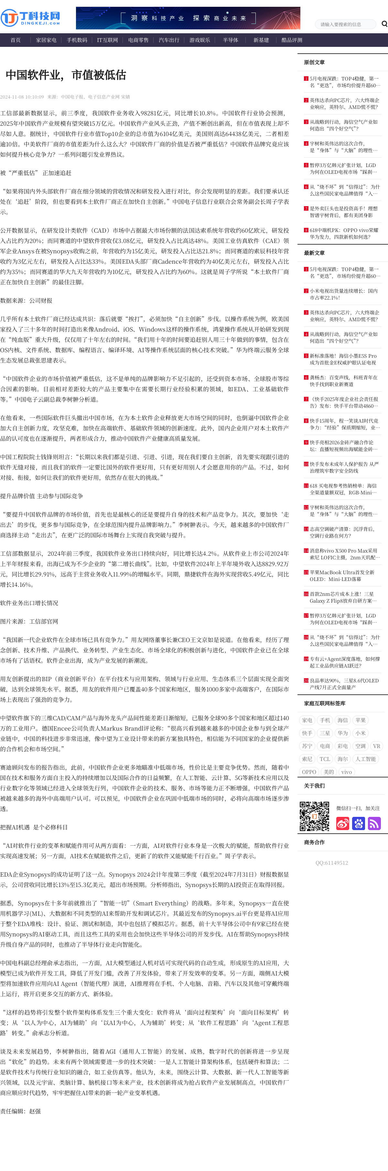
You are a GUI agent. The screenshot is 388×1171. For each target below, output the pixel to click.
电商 (325, 746)
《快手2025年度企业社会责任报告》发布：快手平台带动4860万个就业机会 (344, 402)
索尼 (307, 759)
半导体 (230, 40)
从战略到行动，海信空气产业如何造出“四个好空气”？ (344, 125)
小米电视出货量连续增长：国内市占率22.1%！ (344, 294)
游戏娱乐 (199, 40)
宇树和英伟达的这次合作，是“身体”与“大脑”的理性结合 (344, 146)
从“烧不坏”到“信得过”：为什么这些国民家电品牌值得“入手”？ (345, 190)
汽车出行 (169, 40)
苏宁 (307, 746)
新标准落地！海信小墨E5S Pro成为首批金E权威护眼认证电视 (343, 359)
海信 (343, 720)
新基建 (261, 40)
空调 (360, 746)
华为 (343, 733)
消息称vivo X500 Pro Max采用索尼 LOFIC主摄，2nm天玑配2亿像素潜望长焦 (344, 554)
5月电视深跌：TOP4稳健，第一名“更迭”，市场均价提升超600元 (344, 82)
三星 (325, 733)
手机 (325, 720)
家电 (307, 720)
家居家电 (46, 40)
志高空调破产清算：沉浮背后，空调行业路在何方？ (344, 532)
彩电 (343, 746)
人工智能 (365, 759)
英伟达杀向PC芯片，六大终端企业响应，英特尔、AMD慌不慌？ (345, 103)
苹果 (360, 720)
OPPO (309, 771)
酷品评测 (292, 40)
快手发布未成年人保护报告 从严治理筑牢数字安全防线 (344, 467)
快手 (307, 733)
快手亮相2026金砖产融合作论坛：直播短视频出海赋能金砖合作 (344, 445)
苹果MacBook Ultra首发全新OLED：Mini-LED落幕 (342, 575)
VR (376, 746)
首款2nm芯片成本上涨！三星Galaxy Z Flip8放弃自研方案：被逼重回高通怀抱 (343, 597)
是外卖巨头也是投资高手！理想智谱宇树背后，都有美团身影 (344, 211)
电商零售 (138, 40)
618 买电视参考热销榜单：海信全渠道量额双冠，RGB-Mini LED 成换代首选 (343, 489)
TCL (325, 759)
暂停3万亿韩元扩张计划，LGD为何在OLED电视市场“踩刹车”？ (343, 168)
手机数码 (77, 40)
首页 (15, 40)
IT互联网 (107, 40)
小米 (360, 733)
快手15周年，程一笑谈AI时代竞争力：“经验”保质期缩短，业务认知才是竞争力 (345, 424)
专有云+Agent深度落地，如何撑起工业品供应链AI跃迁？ (345, 662)
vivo (346, 771)
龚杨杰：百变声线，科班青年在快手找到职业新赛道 (344, 380)
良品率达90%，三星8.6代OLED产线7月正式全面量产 (344, 684)
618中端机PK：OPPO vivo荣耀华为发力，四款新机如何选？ (344, 233)
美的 (329, 771)
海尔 (343, 759)
